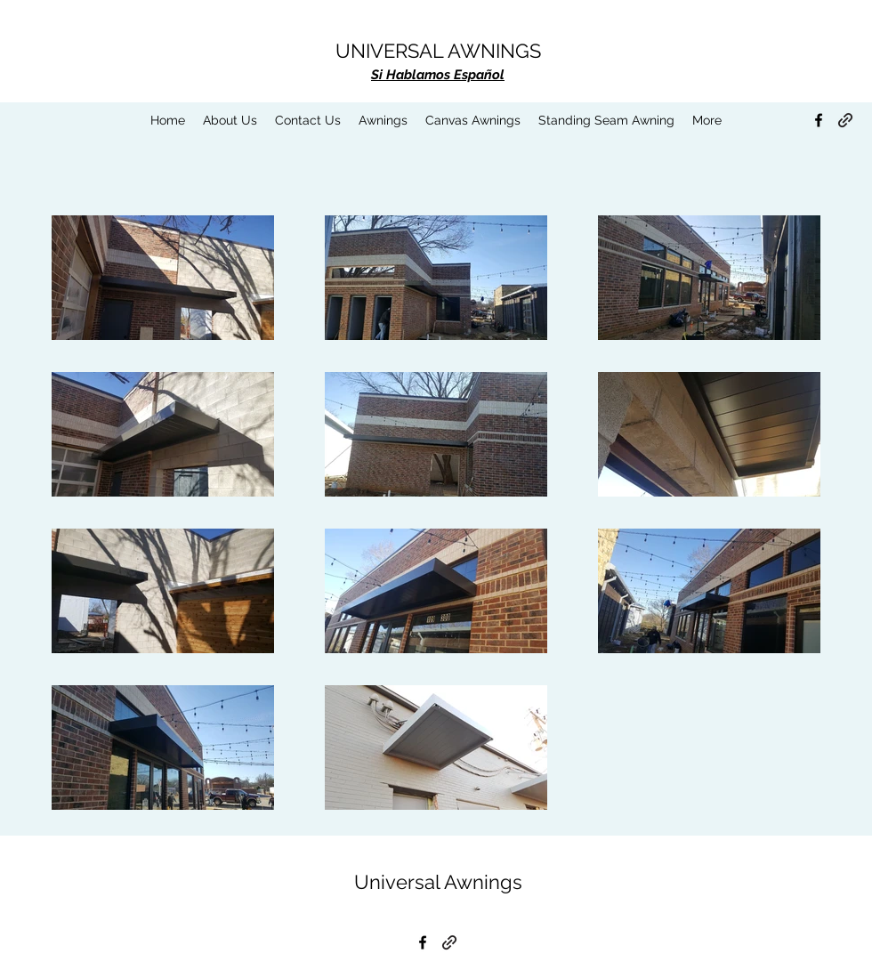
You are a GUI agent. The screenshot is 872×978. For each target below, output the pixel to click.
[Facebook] (819, 120)
